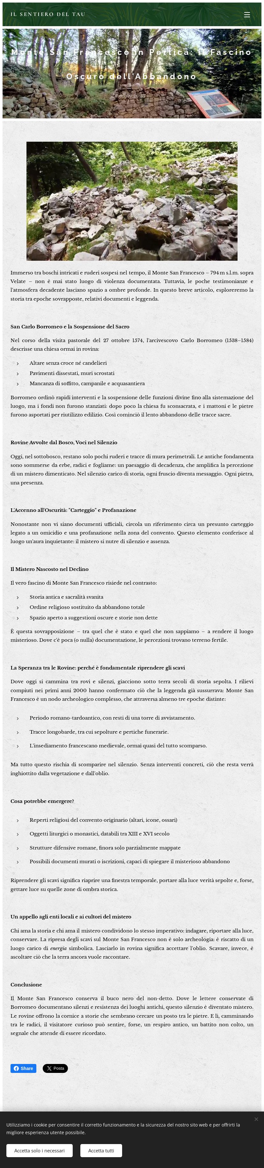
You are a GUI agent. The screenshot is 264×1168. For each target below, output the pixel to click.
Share (23, 1068)
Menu (247, 14)
